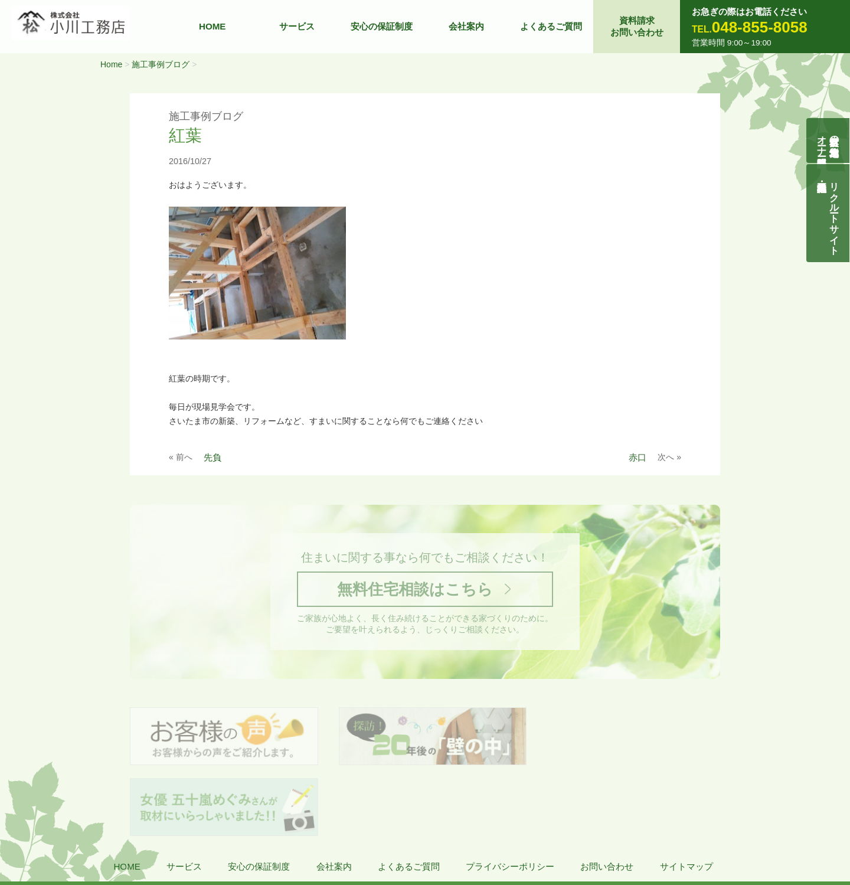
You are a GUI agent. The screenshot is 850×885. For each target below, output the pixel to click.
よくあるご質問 (551, 26)
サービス (297, 26)
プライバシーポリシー (510, 798)
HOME (212, 26)
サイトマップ (686, 798)
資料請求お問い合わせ (636, 26)
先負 (212, 457)
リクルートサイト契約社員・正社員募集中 (835, 213)
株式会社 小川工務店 (88, 832)
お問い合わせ (606, 798)
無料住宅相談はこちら (415, 589)
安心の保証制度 (382, 26)
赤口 (637, 457)
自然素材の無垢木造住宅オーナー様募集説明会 (828, 140)
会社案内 (466, 26)
